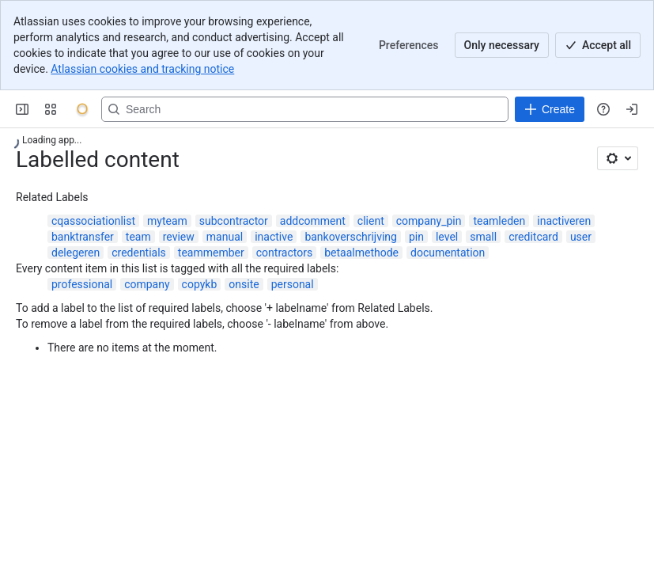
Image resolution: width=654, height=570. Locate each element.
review (179, 236)
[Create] (549, 109)
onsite (244, 284)
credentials (139, 252)
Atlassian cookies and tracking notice (142, 69)
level (447, 236)
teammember (211, 252)
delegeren (75, 252)
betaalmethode (361, 252)
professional (81, 284)
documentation (447, 252)
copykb (199, 284)
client (370, 221)
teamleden (499, 221)
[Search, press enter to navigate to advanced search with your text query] (304, 109)
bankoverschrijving (350, 236)
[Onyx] (82, 109)
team (138, 236)
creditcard (533, 236)
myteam (167, 221)
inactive (274, 236)
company (146, 284)
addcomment (313, 221)
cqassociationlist (93, 221)
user (581, 236)
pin (416, 236)
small (483, 236)
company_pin (429, 221)
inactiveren (564, 221)
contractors (284, 252)
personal (292, 284)
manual (224, 236)
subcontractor (233, 221)
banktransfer (82, 236)
